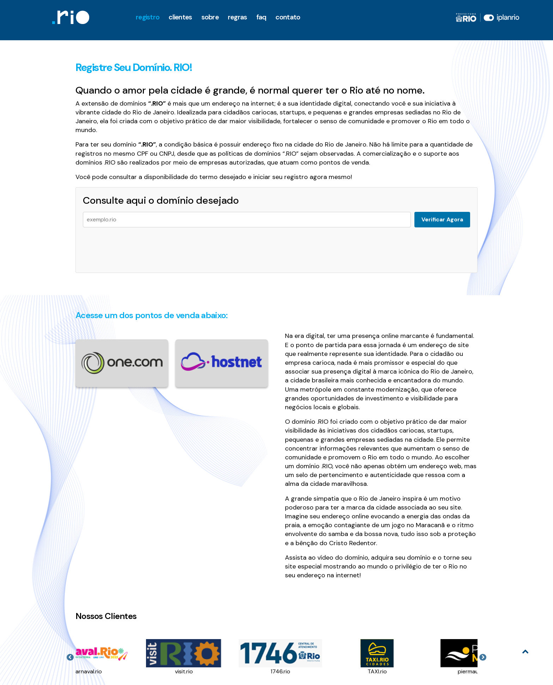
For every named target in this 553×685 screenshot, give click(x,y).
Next (482, 657)
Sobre (210, 17)
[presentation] (136, 246)
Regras (237, 17)
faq (261, 17)
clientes (180, 17)
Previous (70, 657)
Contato (287, 17)
